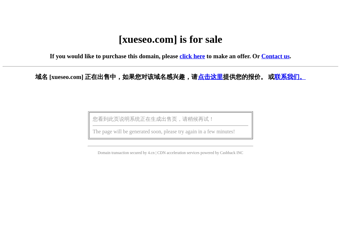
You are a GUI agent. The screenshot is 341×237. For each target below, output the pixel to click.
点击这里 (210, 76)
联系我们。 (290, 76)
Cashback (227, 152)
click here (192, 56)
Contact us (276, 56)
